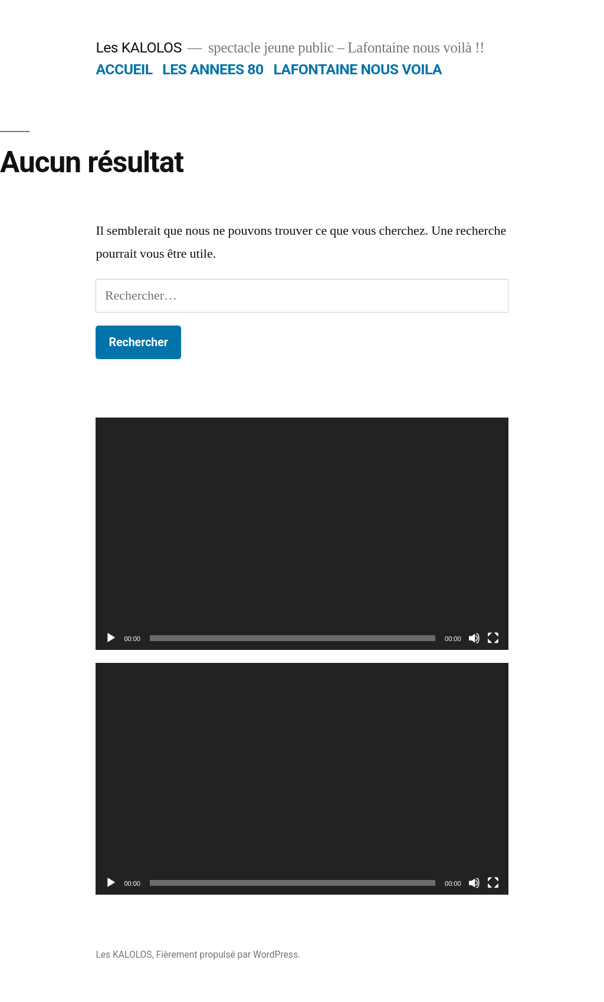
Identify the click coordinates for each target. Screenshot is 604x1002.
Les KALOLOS (138, 47)
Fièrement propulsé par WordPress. (228, 954)
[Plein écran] (493, 638)
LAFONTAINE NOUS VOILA (357, 69)
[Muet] (474, 638)
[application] (302, 533)
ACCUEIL (124, 69)
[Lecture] (111, 638)
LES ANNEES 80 (212, 69)
